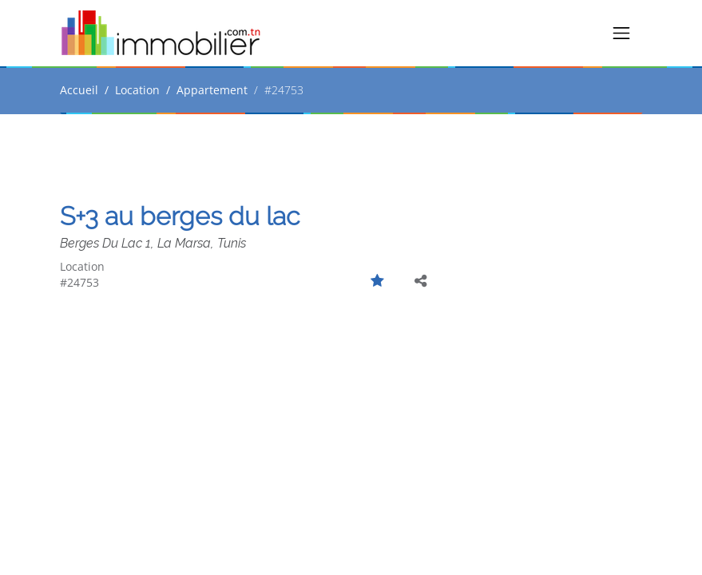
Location (137, 89)
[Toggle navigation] (621, 33)
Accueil (79, 89)
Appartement (212, 89)
